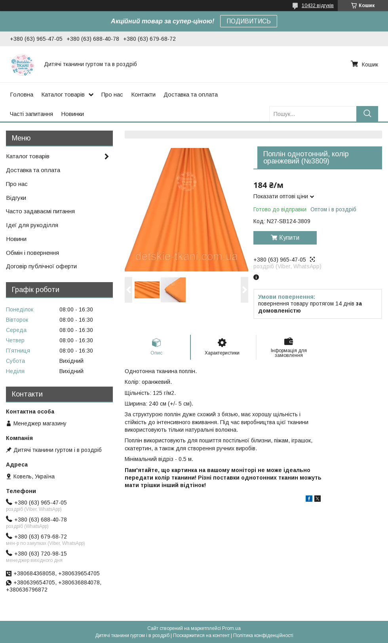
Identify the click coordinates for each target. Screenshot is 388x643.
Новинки (72, 113)
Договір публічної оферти (41, 266)
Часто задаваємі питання (40, 211)
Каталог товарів (63, 94)
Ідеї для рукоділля (32, 225)
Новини (16, 238)
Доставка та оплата (191, 94)
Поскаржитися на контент (201, 635)
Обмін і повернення (32, 252)
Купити (289, 237)
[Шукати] (367, 113)
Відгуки (16, 197)
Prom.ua (231, 628)
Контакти (143, 94)
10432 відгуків (318, 5)
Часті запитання (31, 113)
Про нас (112, 94)
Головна (21, 94)
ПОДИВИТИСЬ (248, 21)
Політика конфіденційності (263, 635)
